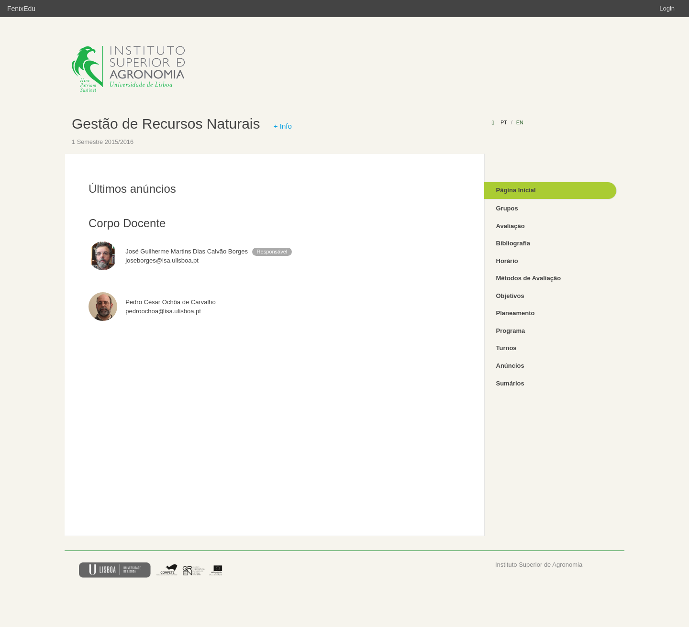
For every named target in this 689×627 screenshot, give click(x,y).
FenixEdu (21, 8)
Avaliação (510, 226)
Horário (507, 260)
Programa (510, 330)
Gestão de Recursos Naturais (166, 124)
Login (667, 8)
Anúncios (510, 365)
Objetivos (510, 295)
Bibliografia (513, 243)
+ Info (283, 126)
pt (503, 122)
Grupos (507, 208)
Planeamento (515, 313)
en (519, 122)
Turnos (506, 348)
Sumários (510, 383)
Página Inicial (516, 190)
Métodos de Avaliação (528, 278)
